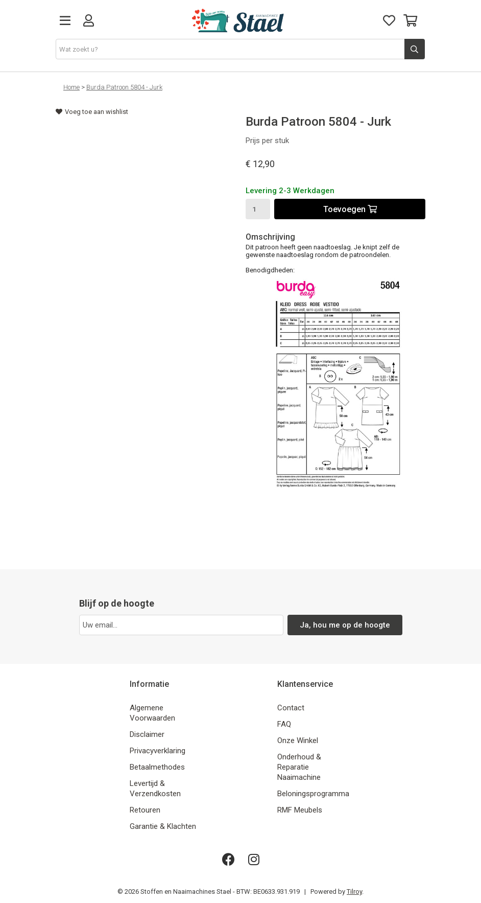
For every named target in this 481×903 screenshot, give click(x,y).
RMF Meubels (299, 810)
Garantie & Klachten (163, 826)
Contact (290, 707)
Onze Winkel (297, 740)
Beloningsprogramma (313, 793)
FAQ (284, 724)
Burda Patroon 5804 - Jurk (124, 87)
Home (71, 87)
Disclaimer (147, 734)
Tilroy (354, 891)
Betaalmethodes (157, 767)
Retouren (145, 810)
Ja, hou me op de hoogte (345, 625)
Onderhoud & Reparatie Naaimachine (299, 767)
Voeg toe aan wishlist (92, 111)
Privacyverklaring (157, 750)
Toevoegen (350, 209)
